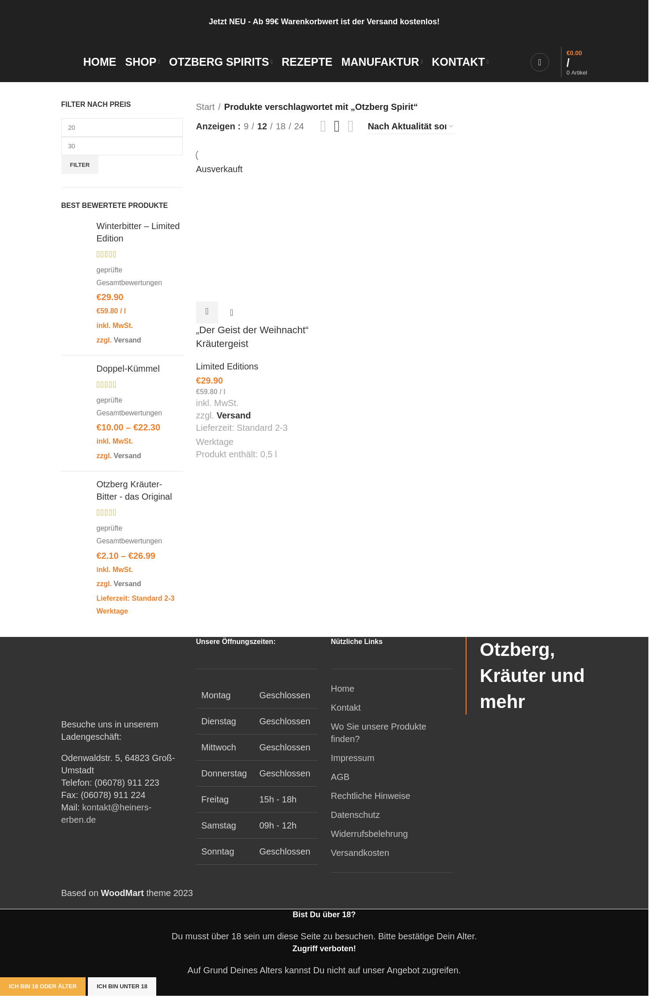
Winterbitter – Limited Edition (138, 234)
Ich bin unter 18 (122, 988)
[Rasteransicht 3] (337, 128)
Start (205, 108)
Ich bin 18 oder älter (43, 988)
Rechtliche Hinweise (370, 798)
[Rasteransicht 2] (323, 128)
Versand (127, 342)
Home (342, 691)
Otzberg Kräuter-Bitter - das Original (134, 492)
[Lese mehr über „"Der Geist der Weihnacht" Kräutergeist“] (207, 313)
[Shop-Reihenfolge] (411, 128)
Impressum (353, 760)
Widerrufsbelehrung (369, 836)
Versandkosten (360, 855)
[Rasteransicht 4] (351, 128)
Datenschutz (355, 817)
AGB (340, 779)
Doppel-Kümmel (128, 370)
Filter (80, 166)
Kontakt (346, 710)
